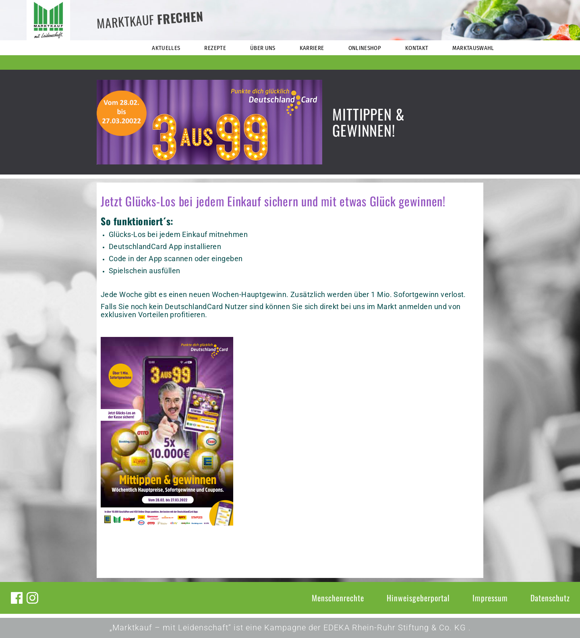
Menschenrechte (338, 598)
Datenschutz (550, 598)
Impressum (490, 598)
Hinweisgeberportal (418, 598)
